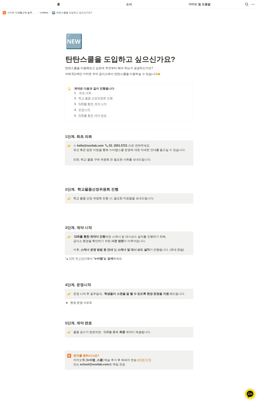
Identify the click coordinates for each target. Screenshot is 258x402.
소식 (129, 4)
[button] (247, 4)
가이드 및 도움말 (199, 4)
